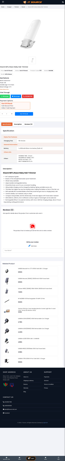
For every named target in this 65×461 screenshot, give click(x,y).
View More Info (4, 89)
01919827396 (27, 96)
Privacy (46, 388)
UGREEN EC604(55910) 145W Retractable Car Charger (33, 318)
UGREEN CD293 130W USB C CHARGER (28, 338)
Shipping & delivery (28, 380)
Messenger (16, 96)
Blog (24, 391)
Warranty (25, 388)
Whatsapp (4, 96)
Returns (25, 384)
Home (2, 7)
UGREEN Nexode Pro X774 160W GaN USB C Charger (33, 268)
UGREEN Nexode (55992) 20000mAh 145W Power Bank (33, 278)
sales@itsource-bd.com (10, 409)
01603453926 (7, 405)
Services (46, 380)
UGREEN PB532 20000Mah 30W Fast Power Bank (31, 348)
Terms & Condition (49, 384)
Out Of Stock (24, 114)
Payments (46, 377)
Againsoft (45, 422)
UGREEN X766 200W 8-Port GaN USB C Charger (31, 358)
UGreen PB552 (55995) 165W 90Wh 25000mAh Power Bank (35, 288)
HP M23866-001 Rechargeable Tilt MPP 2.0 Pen (31, 298)
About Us (25, 377)
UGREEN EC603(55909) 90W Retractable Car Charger (33, 328)
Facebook (6, 413)
